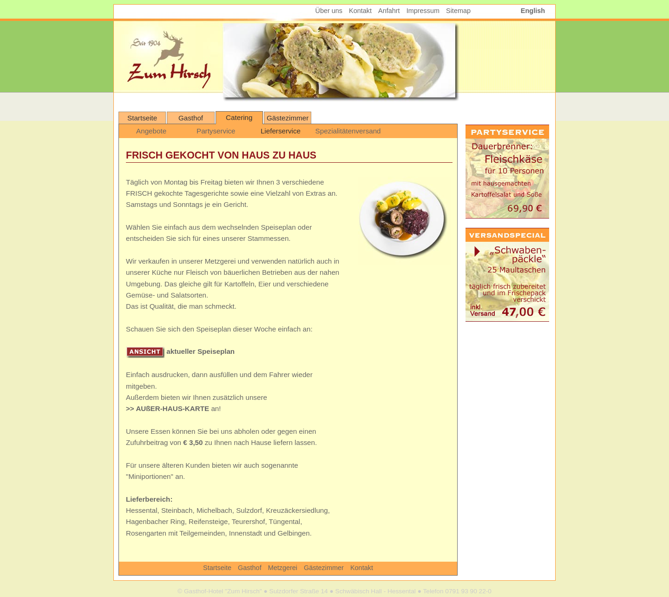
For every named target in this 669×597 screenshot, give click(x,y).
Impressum (423, 10)
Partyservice (216, 131)
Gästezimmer (287, 118)
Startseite (142, 118)
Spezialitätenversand (346, 131)
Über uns (329, 10)
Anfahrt (389, 10)
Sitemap (458, 10)
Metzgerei (283, 567)
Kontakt (361, 567)
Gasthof (190, 118)
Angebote (151, 131)
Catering (239, 117)
